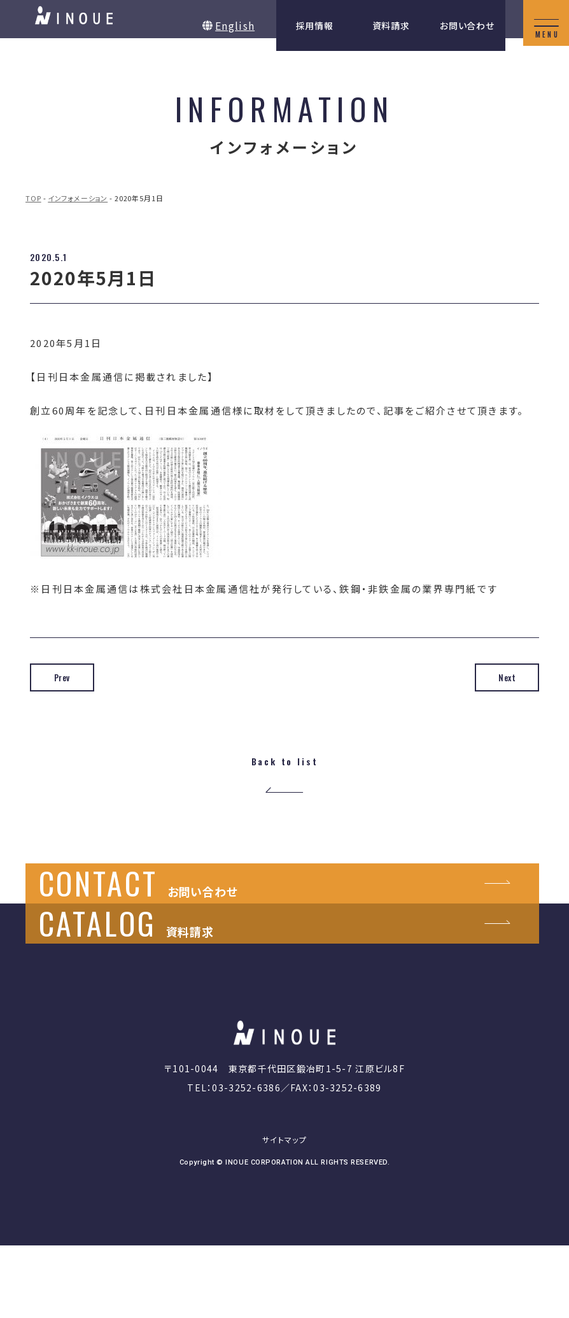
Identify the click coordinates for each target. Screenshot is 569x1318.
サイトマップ (284, 1212)
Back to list (284, 762)
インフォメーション (78, 198)
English (235, 25)
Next (494, 677)
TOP (33, 198)
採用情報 (315, 25)
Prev (74, 677)
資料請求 (391, 25)
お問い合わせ (467, 25)
